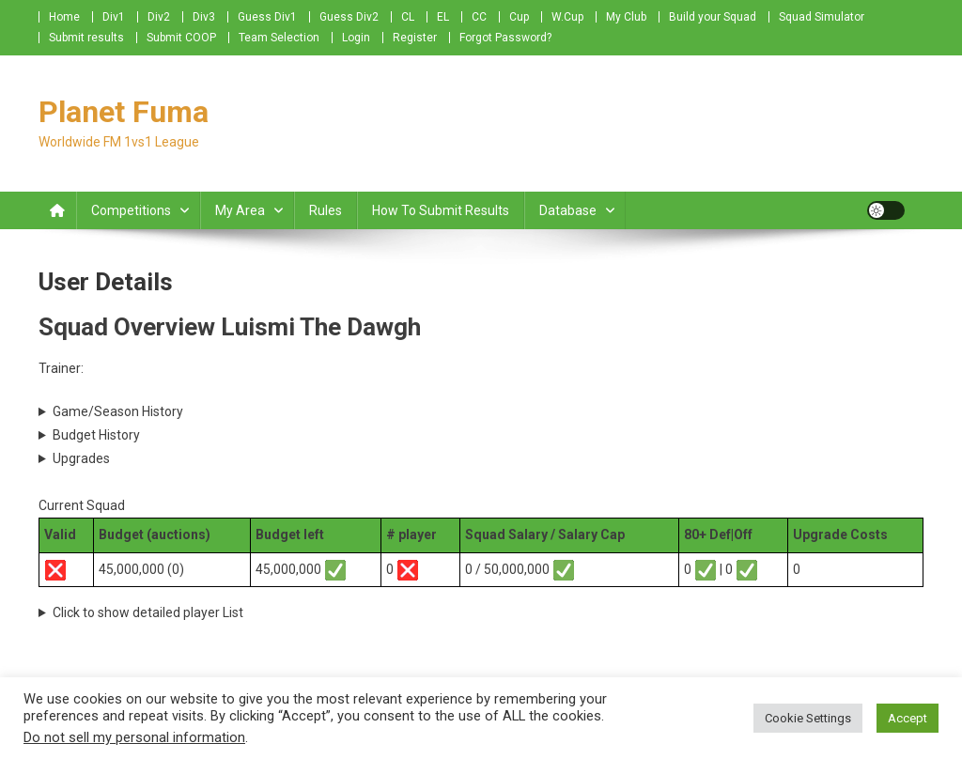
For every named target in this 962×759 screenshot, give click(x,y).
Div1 (113, 16)
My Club (626, 16)
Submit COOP (181, 37)
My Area (240, 210)
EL (443, 16)
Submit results (86, 37)
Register (415, 37)
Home (64, 16)
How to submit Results (440, 210)
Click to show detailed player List (148, 612)
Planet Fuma (124, 112)
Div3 (204, 16)
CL (407, 16)
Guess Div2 (349, 16)
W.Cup (567, 16)
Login (356, 37)
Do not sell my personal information (134, 737)
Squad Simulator (821, 16)
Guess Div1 (267, 16)
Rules (325, 210)
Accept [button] (907, 718)
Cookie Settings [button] (808, 718)
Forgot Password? (505, 37)
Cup (519, 16)
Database (568, 210)
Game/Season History (118, 411)
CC (479, 16)
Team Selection (279, 37)
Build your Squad (712, 16)
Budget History (96, 434)
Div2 (158, 16)
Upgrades (81, 458)
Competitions (131, 210)
